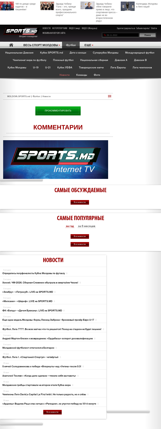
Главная (11, 45)
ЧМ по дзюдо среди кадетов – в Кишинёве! (18, 6)
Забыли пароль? (143, 28)
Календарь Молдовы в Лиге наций (139, 5)
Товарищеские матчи (91, 67)
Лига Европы (118, 67)
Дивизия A (121, 60)
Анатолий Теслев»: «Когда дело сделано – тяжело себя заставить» (40, 375)
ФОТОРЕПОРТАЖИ (59, 28)
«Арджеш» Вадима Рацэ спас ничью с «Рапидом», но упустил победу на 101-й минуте (50, 403)
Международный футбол (139, 52)
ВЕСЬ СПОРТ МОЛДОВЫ (40, 45)
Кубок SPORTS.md (51, 52)
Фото (97, 74)
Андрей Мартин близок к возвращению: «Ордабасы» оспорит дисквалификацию (48, 338)
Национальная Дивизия (19, 52)
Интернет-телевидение (21, 33)
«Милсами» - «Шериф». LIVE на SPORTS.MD (28, 301)
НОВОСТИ (47, 28)
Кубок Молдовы (17, 67)
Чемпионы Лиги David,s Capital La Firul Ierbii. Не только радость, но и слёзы (45, 394)
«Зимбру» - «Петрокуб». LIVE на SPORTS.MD (29, 291)
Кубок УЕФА (64, 67)
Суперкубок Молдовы (106, 52)
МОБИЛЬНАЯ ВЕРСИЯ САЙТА (54, 33)
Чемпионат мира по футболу (29, 60)
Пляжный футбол (63, 60)
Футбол (71, 45)
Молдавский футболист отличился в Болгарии (29, 347)
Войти (154, 28)
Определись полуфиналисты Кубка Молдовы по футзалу (34, 273)
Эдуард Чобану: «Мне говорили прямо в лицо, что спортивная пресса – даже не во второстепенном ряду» (98, 12)
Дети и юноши (78, 52)
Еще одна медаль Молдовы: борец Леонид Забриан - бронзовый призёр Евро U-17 (49, 319)
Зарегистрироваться (126, 28)
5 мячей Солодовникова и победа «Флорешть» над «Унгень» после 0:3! (43, 366)
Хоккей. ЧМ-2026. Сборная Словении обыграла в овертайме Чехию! (41, 282)
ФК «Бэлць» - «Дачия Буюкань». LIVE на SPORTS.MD (33, 310)
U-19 (36, 67)
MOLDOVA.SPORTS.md (18, 96)
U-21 (48, 67)
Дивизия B (140, 60)
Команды (81, 74)
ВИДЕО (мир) (74, 28)
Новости (65, 74)
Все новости (80, 202)
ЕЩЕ (87, 45)
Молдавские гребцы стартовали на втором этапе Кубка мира (37, 384)
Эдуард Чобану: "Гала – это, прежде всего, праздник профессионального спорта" (58, 9)
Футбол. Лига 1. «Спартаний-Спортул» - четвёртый (31, 356)
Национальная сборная (94, 60)
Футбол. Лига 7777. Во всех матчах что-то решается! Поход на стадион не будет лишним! (53, 328)
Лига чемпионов (142, 67)
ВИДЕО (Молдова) (89, 28)
